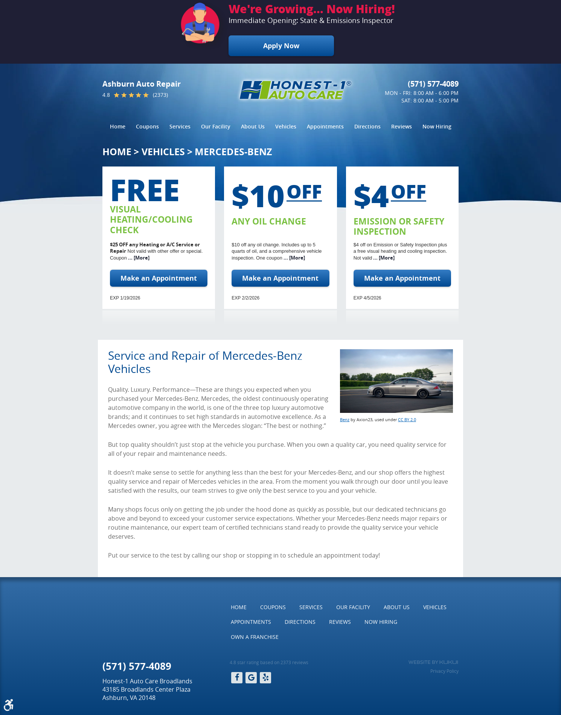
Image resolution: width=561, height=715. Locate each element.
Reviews (401, 126)
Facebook (236, 677)
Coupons (147, 126)
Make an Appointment (158, 278)
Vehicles (285, 126)
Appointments (325, 126)
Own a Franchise (255, 636)
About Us (253, 126)
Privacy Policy (444, 671)
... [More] (138, 257)
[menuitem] (118, 126)
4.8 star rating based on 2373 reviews (269, 662)
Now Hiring (436, 126)
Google (251, 677)
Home (117, 126)
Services (180, 126)
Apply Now (281, 45)
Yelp (265, 677)
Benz (344, 419)
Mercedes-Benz (233, 151)
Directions (367, 126)
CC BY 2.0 (407, 419)
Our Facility (215, 126)
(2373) (160, 95)
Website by (433, 662)
